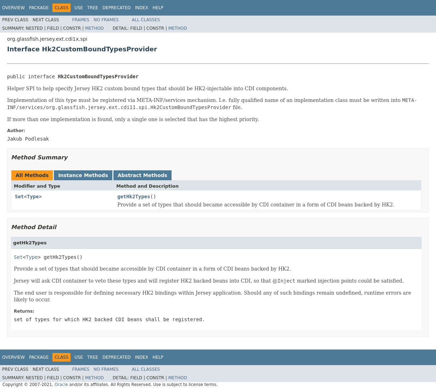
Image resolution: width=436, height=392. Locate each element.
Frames (80, 19)
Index (142, 7)
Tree (92, 7)
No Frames (106, 19)
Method (94, 28)
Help (157, 7)
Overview (13, 7)
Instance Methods (83, 175)
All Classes (146, 19)
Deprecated (116, 7)
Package (39, 7)
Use (78, 7)
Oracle (61, 384)
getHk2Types (133, 196)
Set (19, 196)
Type (33, 196)
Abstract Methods (142, 175)
